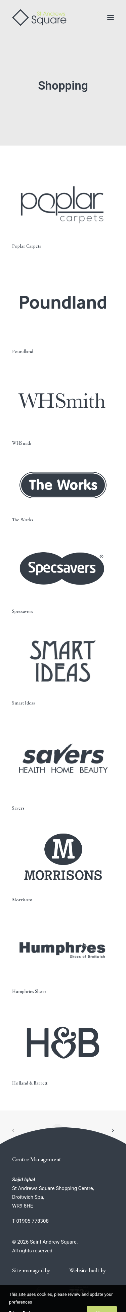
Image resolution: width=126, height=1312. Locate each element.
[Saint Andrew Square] (39, 17)
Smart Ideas (23, 703)
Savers (18, 808)
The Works (22, 520)
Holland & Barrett (29, 1083)
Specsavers (22, 611)
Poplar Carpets (26, 246)
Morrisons (22, 900)
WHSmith (21, 443)
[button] (110, 17)
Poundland (22, 351)
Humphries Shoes (29, 991)
